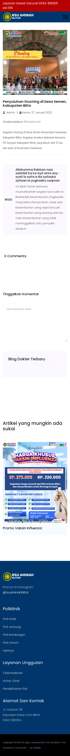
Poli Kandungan (14, 635)
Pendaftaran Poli (15, 689)
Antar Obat (11, 681)
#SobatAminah (32, 121)
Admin (9, 112)
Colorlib (37, 747)
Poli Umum (10, 642)
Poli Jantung (12, 627)
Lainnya (8, 650)
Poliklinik (11, 609)
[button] (65, 16)
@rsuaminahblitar (16, 592)
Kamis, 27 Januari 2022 (35, 112)
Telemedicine (13, 673)
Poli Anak (9, 619)
